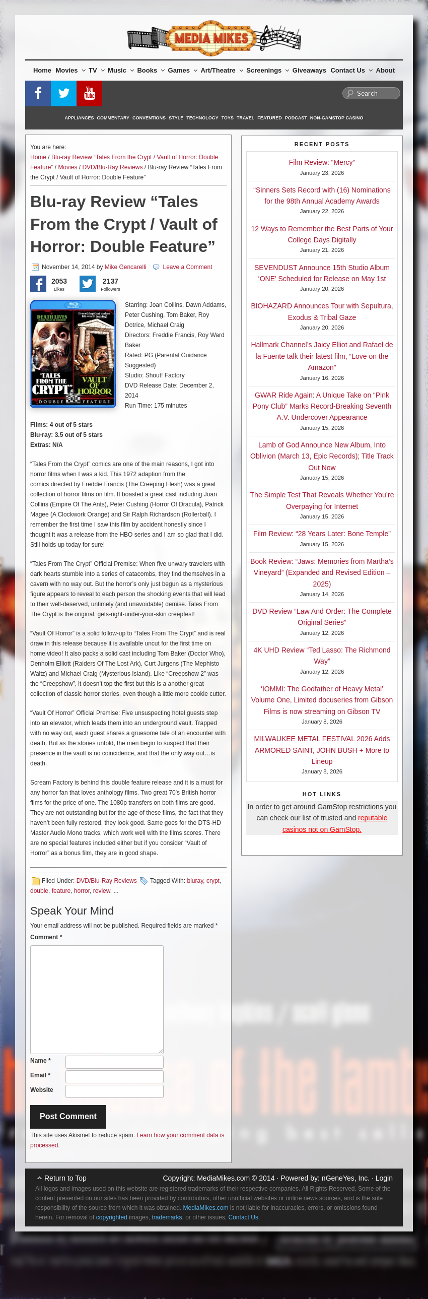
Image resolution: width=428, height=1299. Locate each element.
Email (40, 1075)
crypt (213, 880)
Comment (46, 937)
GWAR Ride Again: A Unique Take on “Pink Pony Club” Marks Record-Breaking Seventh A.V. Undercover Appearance (322, 406)
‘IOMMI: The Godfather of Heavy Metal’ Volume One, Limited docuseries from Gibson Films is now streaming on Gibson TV (322, 700)
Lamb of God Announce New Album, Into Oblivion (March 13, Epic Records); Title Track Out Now (322, 456)
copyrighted (111, 1217)
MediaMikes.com (223, 1178)
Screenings (267, 70)
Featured (269, 117)
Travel (245, 117)
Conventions (149, 117)
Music (121, 70)
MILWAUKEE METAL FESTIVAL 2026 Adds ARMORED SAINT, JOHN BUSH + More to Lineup (322, 750)
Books (151, 70)
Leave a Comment (187, 267)
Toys (228, 117)
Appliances (79, 117)
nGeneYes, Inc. (346, 1178)
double (39, 890)
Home (42, 70)
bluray (195, 880)
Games (182, 70)
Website (41, 1089)
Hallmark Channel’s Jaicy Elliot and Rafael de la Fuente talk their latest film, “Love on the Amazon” (322, 356)
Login (384, 1178)
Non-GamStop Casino (337, 117)
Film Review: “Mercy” (322, 162)
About (385, 70)
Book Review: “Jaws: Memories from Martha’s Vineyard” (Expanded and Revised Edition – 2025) (321, 572)
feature (61, 890)
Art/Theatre (221, 70)
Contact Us (351, 70)
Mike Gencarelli (126, 267)
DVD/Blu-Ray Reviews (112, 167)
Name (40, 1060)
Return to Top (65, 1178)
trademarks (167, 1217)
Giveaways (309, 70)
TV (97, 70)
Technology (202, 117)
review (101, 890)
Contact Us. (244, 1217)
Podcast (296, 117)
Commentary (113, 117)
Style (176, 117)
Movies (71, 70)
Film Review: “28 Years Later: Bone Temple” (322, 534)
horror (82, 890)
